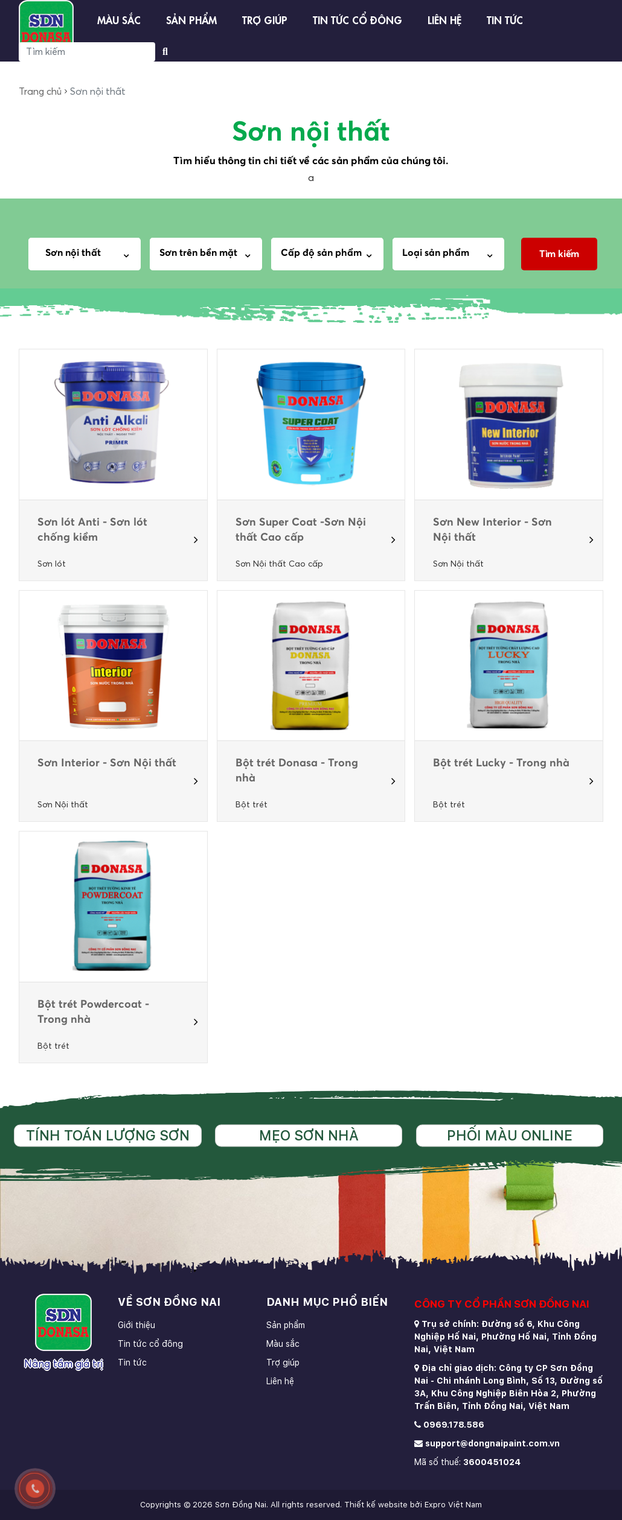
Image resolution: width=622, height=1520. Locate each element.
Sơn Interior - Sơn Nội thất (106, 763)
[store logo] (46, 28)
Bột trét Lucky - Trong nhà (501, 763)
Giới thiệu (136, 1325)
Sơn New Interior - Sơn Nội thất (492, 530)
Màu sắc (119, 19)
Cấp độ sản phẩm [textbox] (321, 253)
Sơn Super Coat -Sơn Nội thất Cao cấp (301, 530)
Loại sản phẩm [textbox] (435, 253)
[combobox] (88, 254)
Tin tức (505, 19)
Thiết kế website (376, 1504)
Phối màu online (509, 1135)
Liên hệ (444, 19)
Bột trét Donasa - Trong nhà (297, 771)
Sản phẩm (191, 19)
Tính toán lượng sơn (108, 1135)
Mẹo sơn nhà (309, 1135)
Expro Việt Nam (453, 1504)
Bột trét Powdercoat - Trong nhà (93, 1012)
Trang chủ (40, 92)
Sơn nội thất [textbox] (69, 253)
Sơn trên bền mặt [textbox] (198, 253)
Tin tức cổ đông (357, 19)
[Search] (87, 52)
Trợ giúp (264, 19)
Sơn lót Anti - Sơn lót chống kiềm (92, 530)
